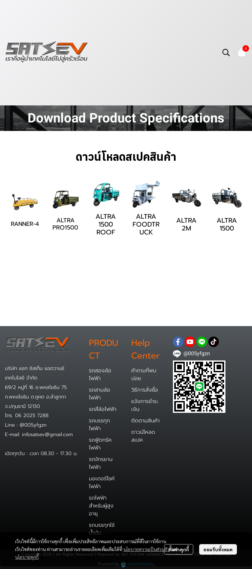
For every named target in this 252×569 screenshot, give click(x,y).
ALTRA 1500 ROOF (105, 224)
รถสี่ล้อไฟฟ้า (102, 409)
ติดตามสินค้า (145, 421)
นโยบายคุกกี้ (27, 557)
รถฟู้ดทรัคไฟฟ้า (100, 444)
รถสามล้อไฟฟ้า (99, 394)
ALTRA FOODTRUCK (146, 224)
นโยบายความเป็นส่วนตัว (146, 549)
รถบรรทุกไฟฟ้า (99, 424)
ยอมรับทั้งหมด (218, 549)
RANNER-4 (25, 224)
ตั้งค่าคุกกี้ (178, 549)
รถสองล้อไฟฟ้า (100, 374)
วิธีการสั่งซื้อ (144, 390)
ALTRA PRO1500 (65, 224)
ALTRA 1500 (227, 224)
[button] (226, 52)
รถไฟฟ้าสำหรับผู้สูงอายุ (101, 506)
